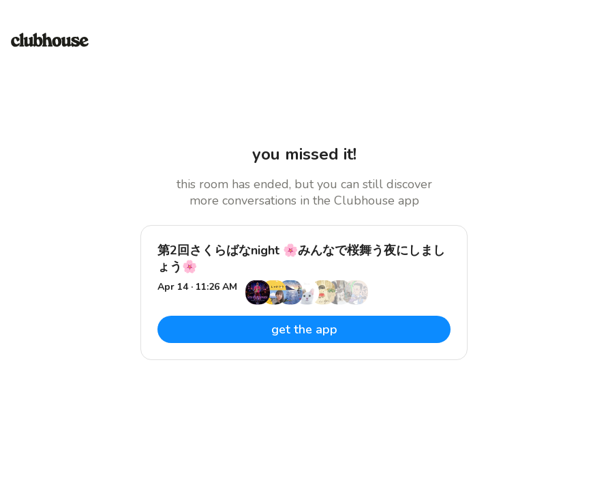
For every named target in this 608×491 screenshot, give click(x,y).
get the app (304, 329)
